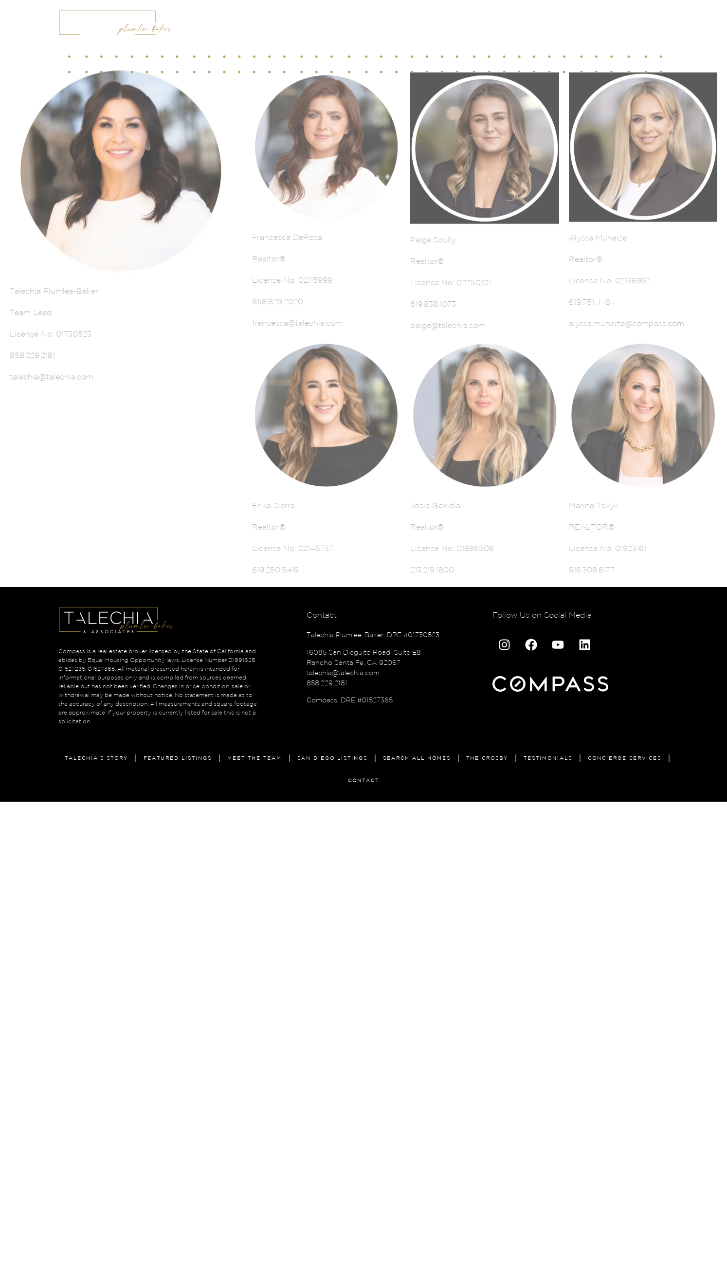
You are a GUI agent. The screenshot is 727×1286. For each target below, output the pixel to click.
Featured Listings (178, 758)
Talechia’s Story (96, 758)
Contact (363, 780)
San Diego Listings (332, 758)
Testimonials (548, 758)
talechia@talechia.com (343, 673)
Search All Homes (417, 758)
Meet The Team (254, 758)
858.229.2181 (327, 683)
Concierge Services (624, 758)
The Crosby (487, 758)
